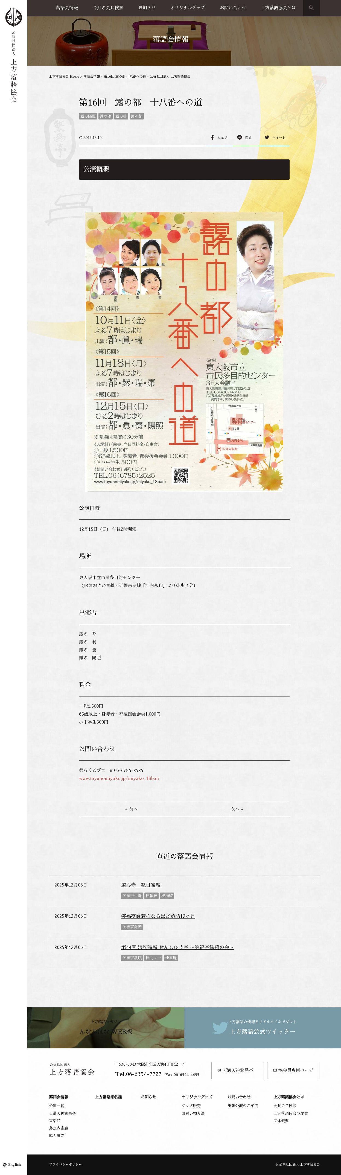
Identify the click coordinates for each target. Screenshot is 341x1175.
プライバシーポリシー (65, 1164)
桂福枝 (151, 896)
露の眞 (121, 116)
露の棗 (105, 116)
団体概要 (281, 1121)
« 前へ (131, 809)
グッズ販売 (191, 1106)
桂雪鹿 (171, 958)
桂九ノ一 (153, 958)
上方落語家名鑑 (108, 1097)
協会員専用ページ (293, 1070)
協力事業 (56, 1136)
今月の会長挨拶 (108, 8)
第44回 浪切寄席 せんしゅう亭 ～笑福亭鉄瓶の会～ (177, 947)
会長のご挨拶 (284, 1106)
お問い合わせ (233, 8)
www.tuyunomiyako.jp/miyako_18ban (119, 778)
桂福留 (167, 896)
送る (248, 137)
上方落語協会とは (278, 8)
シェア (223, 137)
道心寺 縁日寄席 (141, 885)
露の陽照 (88, 116)
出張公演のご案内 (243, 1106)
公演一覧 (56, 1106)
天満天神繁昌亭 (235, 1070)
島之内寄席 (58, 1128)
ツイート (278, 137)
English (14, 1164)
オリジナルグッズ (187, 8)
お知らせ (147, 8)
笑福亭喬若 (132, 927)
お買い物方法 (193, 1113)
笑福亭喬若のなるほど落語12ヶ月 (158, 916)
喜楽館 (54, 1121)
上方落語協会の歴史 (290, 1113)
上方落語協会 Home (64, 76)
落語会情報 (67, 8)
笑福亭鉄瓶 (132, 958)
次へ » (237, 809)
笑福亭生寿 (132, 896)
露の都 (136, 116)
